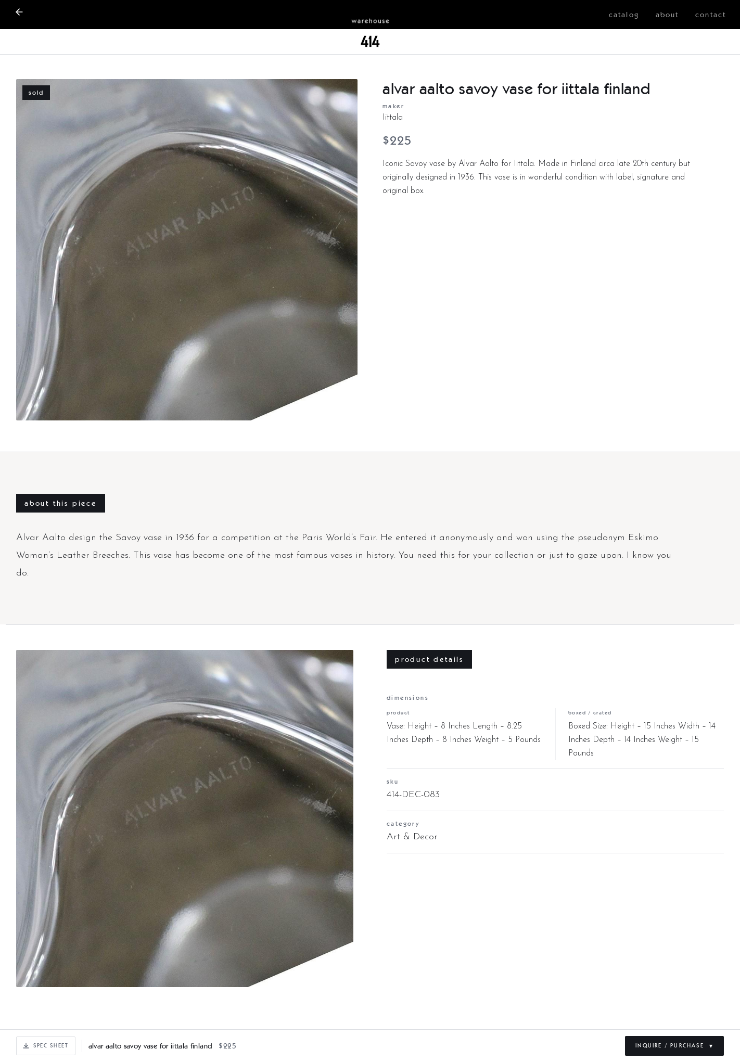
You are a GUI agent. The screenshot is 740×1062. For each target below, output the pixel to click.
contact (710, 14)
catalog (624, 14)
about (667, 14)
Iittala (392, 117)
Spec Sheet (46, 1045)
